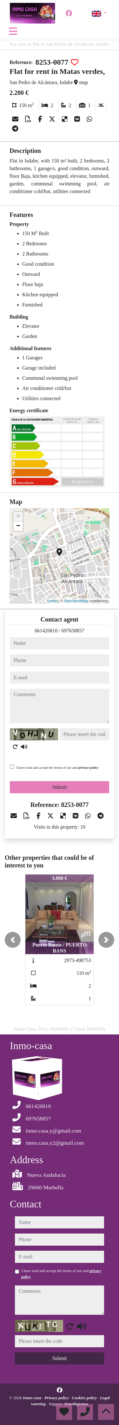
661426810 (46, 630)
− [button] (18, 526)
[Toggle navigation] (13, 31)
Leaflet (52, 601)
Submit (59, 787)
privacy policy (88, 767)
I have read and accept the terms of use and (57, 767)
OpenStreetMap (76, 601)
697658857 (73, 630)
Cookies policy (85, 1397)
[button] (13, 940)
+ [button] (18, 517)
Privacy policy (57, 1397)
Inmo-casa (32, 1397)
